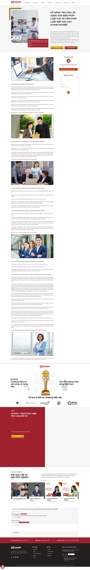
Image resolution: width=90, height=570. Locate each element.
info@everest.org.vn (45, 514)
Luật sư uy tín (71, 539)
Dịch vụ (43, 2)
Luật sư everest (19, 539)
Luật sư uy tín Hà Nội (34, 539)
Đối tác (34, 529)
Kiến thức (67, 2)
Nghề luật (58, 2)
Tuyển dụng (49, 527)
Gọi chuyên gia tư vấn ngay (68, 69)
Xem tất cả (44, 454)
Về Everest (35, 523)
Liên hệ (73, 2)
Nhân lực (51, 2)
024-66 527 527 (25, 514)
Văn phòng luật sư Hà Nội (26, 539)
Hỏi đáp (48, 523)
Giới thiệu (36, 2)
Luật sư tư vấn (66, 539)
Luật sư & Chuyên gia (37, 527)
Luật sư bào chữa (60, 539)
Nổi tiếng (40, 539)
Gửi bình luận (16, 507)
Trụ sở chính (66, 530)
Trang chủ (27, 2)
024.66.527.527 (66, 534)
